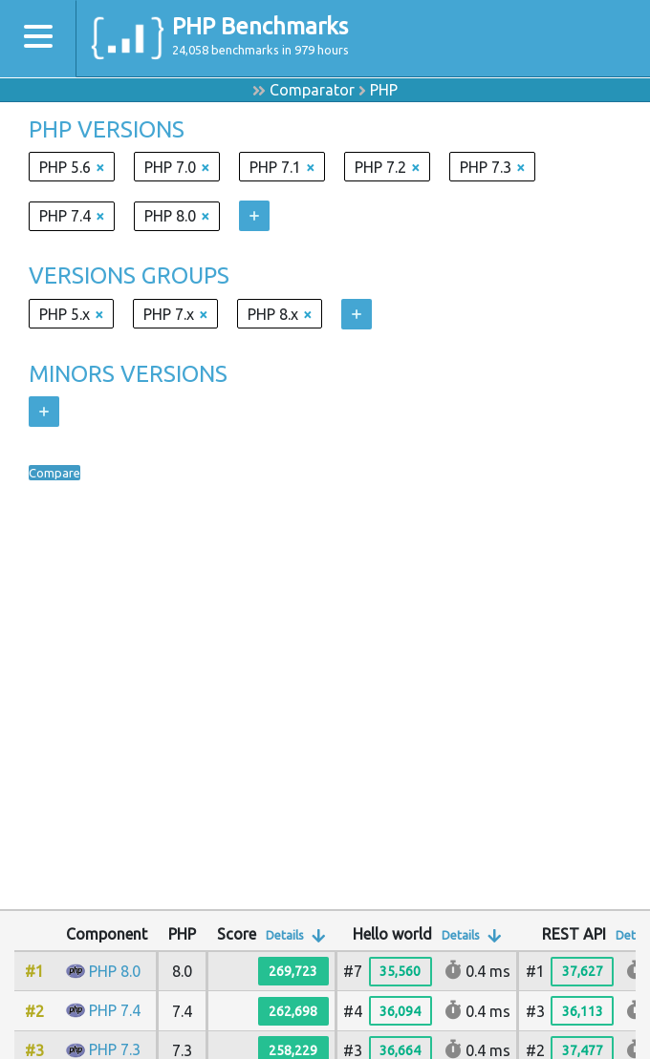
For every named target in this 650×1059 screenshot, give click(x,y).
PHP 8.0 (115, 971)
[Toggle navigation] (38, 38)
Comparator (312, 89)
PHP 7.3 (115, 1049)
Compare (60, 472)
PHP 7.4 (115, 1010)
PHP (384, 89)
